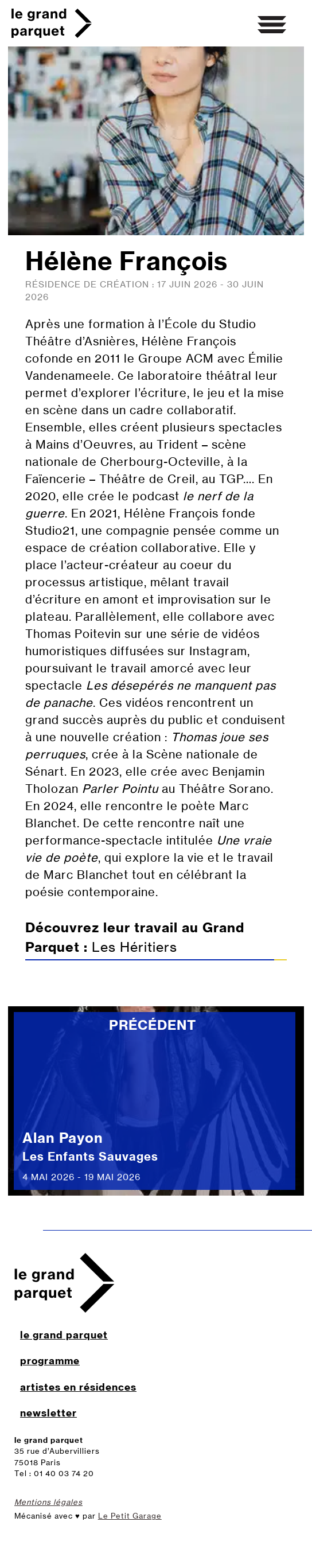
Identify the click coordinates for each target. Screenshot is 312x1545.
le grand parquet (64, 1335)
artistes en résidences (78, 1387)
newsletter (48, 1413)
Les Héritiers (156, 939)
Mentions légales (48, 1502)
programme (50, 1361)
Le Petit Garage (130, 1515)
